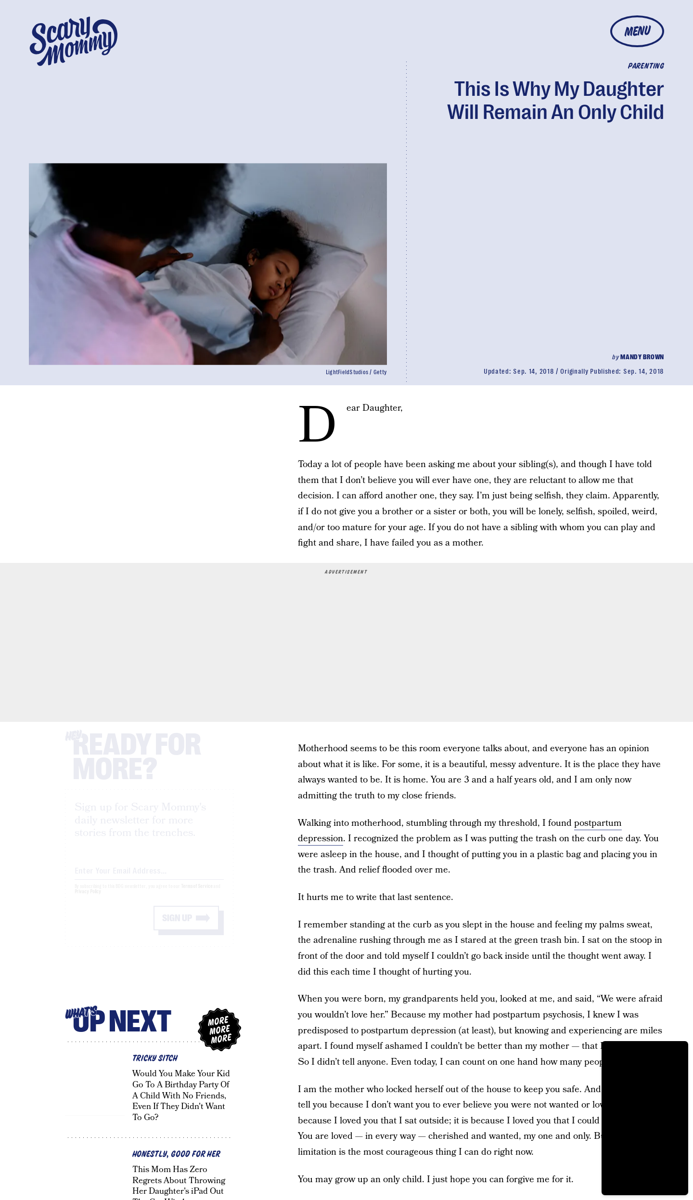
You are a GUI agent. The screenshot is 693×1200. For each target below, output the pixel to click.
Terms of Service (196, 895)
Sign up (177, 926)
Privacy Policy (88, 900)
